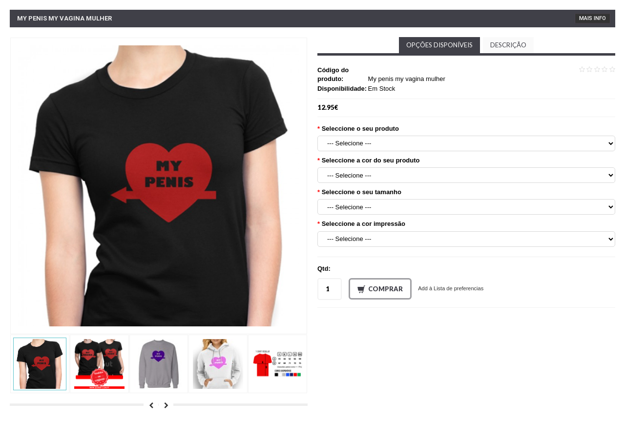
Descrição (508, 45)
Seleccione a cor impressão (363, 223)
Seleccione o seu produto (360, 128)
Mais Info (592, 18)
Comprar (380, 289)
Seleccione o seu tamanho (361, 192)
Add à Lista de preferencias (450, 288)
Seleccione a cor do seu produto (371, 160)
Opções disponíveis (439, 45)
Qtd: (324, 268)
